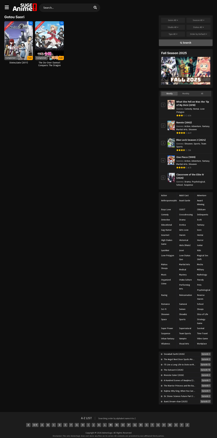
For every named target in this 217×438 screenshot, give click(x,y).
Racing (164, 295)
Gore (199, 230)
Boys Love (166, 209)
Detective (165, 220)
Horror (200, 240)
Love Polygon (167, 255)
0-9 (35, 425)
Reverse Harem (201, 297)
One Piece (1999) (185, 157)
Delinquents (202, 214)
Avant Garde (184, 200)
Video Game (202, 338)
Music (163, 274)
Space (164, 319)
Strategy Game (201, 321)
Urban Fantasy (167, 338)
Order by (198, 34)
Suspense (188, 185)
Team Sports (185, 333)
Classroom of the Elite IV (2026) (190, 176)
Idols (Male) (185, 245)
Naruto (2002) (184, 122)
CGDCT (182, 209)
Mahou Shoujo (164, 266)
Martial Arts (181, 129)
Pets (199, 285)
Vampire (183, 338)
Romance (165, 304)
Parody (200, 280)
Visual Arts (184, 343)
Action (187, 126)
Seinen (182, 309)
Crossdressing (186, 214)
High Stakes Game (166, 242)
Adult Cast (184, 195)
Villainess (165, 343)
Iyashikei (165, 250)
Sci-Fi (163, 309)
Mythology (202, 274)
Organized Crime (166, 282)
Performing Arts (184, 287)
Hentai (196, 109)
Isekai (199, 245)
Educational (166, 225)
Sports (197, 143)
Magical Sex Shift (202, 257)
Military (200, 269)
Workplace (202, 343)
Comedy (188, 109)
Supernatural (185, 328)
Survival (200, 328)
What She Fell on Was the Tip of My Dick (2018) (192, 103)
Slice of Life (202, 314)
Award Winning (200, 202)
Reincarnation (185, 295)
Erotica (182, 225)
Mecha (200, 264)
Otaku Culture (185, 280)
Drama (187, 182)
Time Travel (202, 333)
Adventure (196, 126)
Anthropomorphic (169, 200)
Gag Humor (166, 230)
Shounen (193, 129)
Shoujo (200, 309)
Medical (182, 269)
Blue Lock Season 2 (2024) (191, 139)
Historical (183, 240)
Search (185, 42)
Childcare (201, 209)
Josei (181, 250)
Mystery (183, 274)
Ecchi (199, 220)
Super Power (167, 328)
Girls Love (183, 230)
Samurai (183, 304)
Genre (173, 20)
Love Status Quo (184, 257)
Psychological (198, 182)
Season (198, 20)
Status (198, 27)
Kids (199, 250)
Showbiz (183, 314)
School (179, 185)
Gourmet (165, 235)
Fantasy (205, 126)
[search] (95, 8)
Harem (182, 235)
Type (173, 34)
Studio (173, 27)
